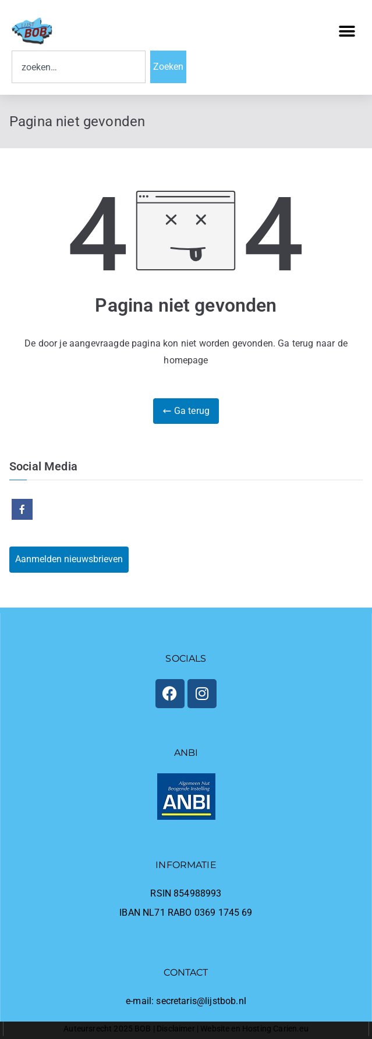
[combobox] (79, 67)
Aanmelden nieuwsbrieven (69, 559)
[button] (347, 31)
